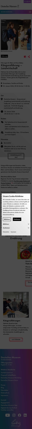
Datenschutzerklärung (8, 214)
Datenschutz (6, 232)
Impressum (13, 232)
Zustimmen (17, 219)
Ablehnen (7, 219)
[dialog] (16, 214)
